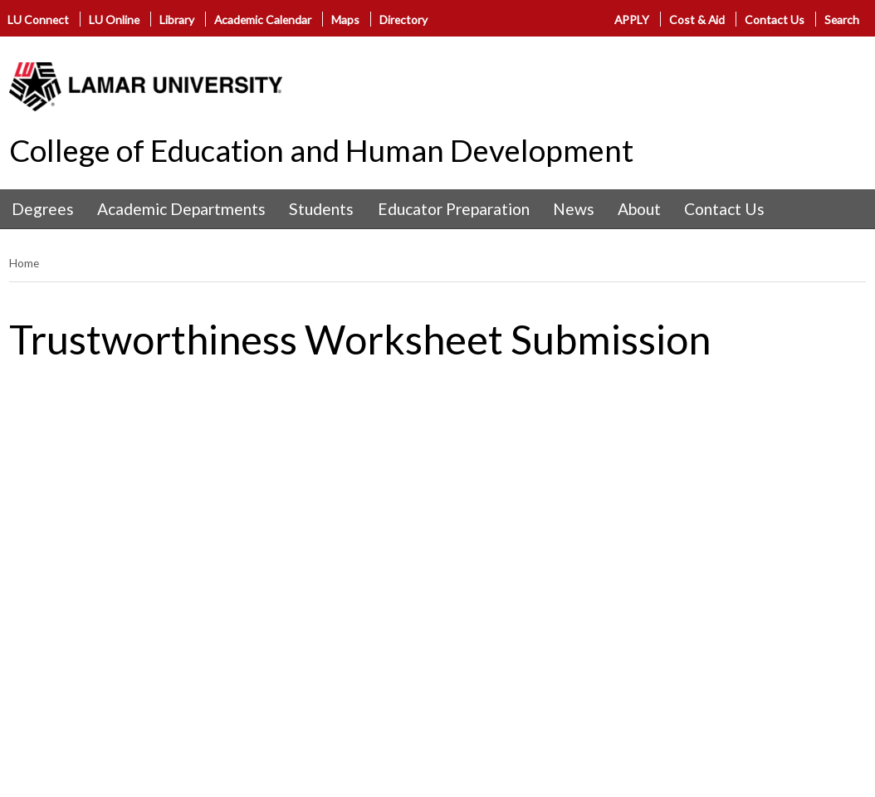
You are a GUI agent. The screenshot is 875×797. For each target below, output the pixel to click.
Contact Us (774, 19)
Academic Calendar (262, 19)
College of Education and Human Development (321, 150)
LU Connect (38, 19)
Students (321, 208)
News (573, 208)
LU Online (114, 19)
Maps (345, 19)
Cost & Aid (697, 19)
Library (176, 19)
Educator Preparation (454, 208)
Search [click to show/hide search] (841, 19)
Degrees (43, 208)
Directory (403, 19)
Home (24, 263)
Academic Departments (181, 208)
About (639, 208)
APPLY (631, 19)
